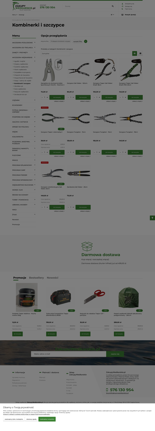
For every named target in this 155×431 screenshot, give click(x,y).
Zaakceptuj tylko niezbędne (14, 419)
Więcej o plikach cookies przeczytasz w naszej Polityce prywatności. (26, 414)
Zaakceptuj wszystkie (47, 419)
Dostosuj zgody (31, 419)
